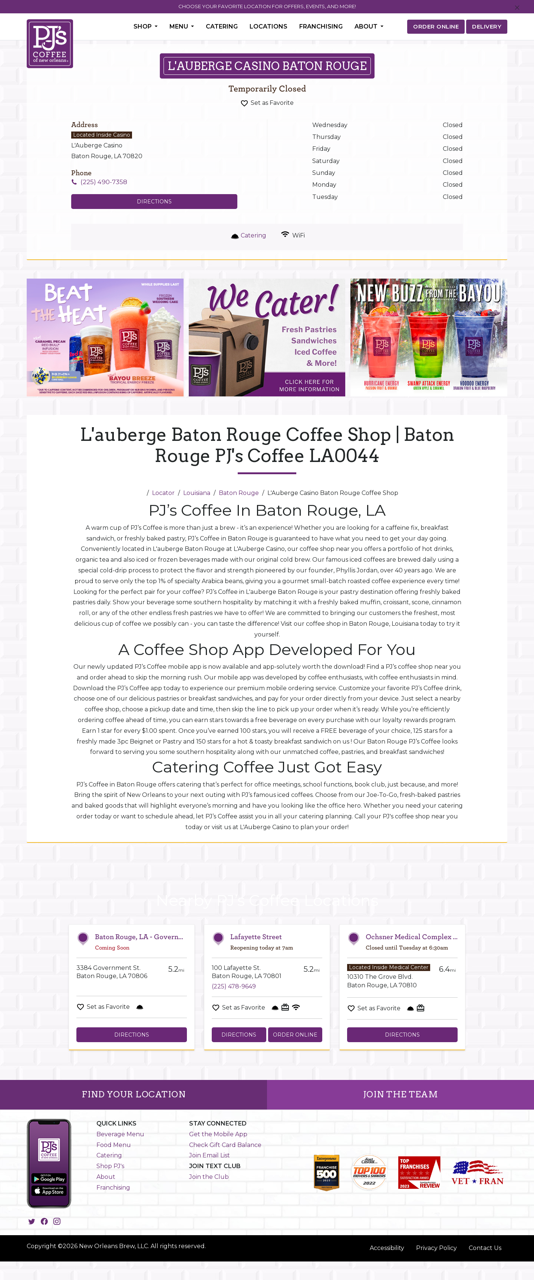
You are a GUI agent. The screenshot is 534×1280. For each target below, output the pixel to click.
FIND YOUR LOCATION (133, 1094)
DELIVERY (486, 26)
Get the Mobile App (218, 1134)
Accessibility (387, 1247)
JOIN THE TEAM (400, 1094)
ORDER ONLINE (436, 26)
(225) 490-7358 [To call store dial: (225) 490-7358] (103, 182)
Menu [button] (179, 26)
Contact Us (485, 1247)
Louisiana (196, 492)
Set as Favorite (272, 102)
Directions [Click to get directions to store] (154, 201)
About (105, 1176)
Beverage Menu (120, 1134)
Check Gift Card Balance (225, 1144)
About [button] (367, 26)
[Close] (517, 8)
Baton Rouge (239, 492)
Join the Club (209, 1176)
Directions (131, 1034)
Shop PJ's (110, 1166)
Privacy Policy (436, 1247)
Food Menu (113, 1144)
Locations (268, 26)
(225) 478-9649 (234, 986)
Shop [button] (143, 26)
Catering (222, 26)
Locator (163, 492)
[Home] (140, 492)
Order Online (295, 1034)
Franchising (321, 26)
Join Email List (209, 1155)
